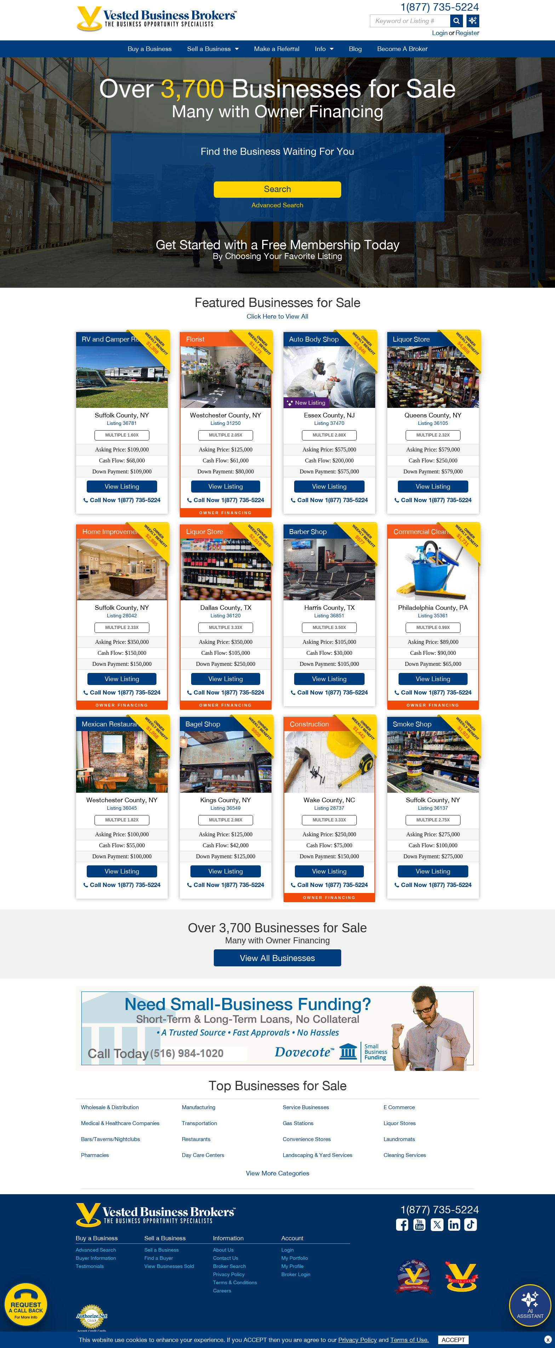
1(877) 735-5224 (439, 6)
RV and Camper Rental (116, 339)
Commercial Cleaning (426, 531)
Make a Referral (276, 48)
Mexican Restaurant (112, 724)
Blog (355, 48)
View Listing (122, 486)
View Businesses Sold (169, 1266)
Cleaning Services (405, 1155)
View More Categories (277, 1173)
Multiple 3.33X (225, 627)
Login (440, 32)
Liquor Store (411, 339)
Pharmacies (95, 1155)
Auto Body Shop (314, 339)
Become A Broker (402, 48)
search (277, 189)
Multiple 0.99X (433, 627)
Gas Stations (298, 1123)
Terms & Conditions (235, 1282)
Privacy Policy (229, 1274)
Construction (309, 724)
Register (467, 32)
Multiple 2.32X (433, 435)
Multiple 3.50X (329, 627)
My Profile (292, 1266)
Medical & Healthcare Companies (120, 1123)
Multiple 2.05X (225, 435)
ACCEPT (453, 1339)
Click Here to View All (277, 316)
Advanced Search (277, 205)
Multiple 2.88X (329, 435)
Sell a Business (209, 48)
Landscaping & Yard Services (318, 1155)
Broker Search (229, 1266)
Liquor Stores (400, 1123)
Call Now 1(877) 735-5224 (122, 500)
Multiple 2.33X (122, 627)
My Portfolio (294, 1258)
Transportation (199, 1123)
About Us (223, 1250)
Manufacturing (199, 1107)
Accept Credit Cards (92, 1331)
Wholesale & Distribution (110, 1107)
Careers (222, 1290)
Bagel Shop (202, 724)
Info (320, 48)
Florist (195, 339)
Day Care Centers (203, 1155)
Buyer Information (96, 1258)
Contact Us (225, 1258)
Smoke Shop (412, 724)
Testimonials (90, 1266)
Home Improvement (112, 531)
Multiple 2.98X (225, 820)
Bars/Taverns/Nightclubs (110, 1139)
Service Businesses (306, 1107)
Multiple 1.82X (122, 820)
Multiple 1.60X (122, 435)
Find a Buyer (158, 1258)
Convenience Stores (307, 1139)
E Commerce (399, 1107)
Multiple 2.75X (433, 820)
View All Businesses (277, 958)
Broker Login (295, 1274)
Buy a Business (150, 48)
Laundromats (399, 1139)
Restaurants (196, 1139)
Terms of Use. (409, 1339)
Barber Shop (308, 531)
